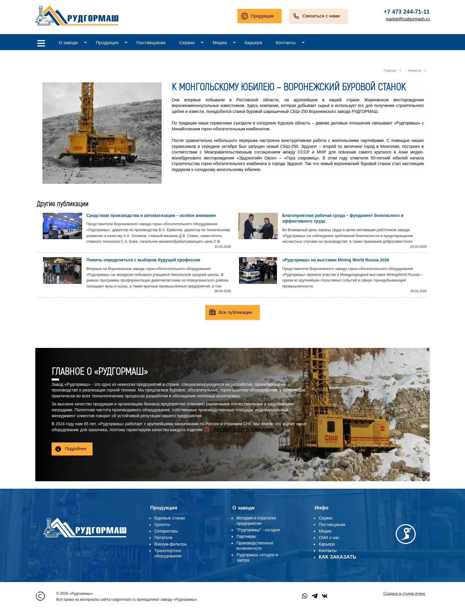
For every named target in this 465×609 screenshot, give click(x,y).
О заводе (68, 42)
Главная (390, 70)
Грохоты (162, 524)
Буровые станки (170, 518)
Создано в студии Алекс (404, 594)
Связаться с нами (321, 15)
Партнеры (246, 536)
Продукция (262, 15)
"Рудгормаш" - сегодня (258, 530)
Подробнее (76, 448)
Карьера (253, 42)
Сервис (187, 42)
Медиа (220, 42)
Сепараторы (166, 531)
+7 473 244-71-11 (407, 11)
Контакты (285, 42)
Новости (414, 70)
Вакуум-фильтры (171, 544)
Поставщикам (150, 42)
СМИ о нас (329, 537)
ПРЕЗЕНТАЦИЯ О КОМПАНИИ (244, 429)
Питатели (164, 537)
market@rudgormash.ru (408, 19)
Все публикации (235, 312)
